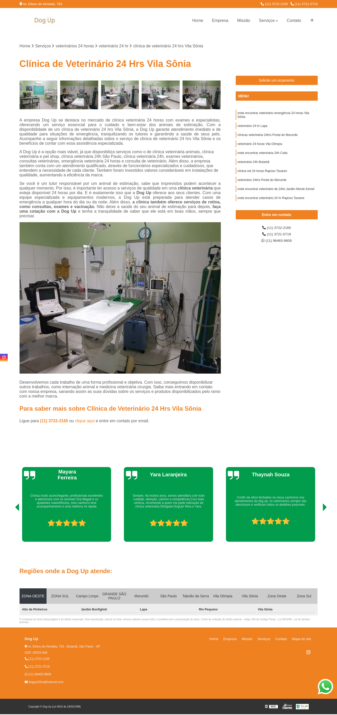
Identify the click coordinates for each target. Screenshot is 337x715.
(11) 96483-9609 (276, 249)
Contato (294, 20)
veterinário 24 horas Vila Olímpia (260, 148)
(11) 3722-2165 (274, 4)
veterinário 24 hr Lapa (253, 129)
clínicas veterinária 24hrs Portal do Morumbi (268, 138)
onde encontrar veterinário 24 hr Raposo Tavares (271, 207)
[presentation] (10, 528)
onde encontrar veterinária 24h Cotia (263, 158)
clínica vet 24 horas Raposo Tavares (262, 177)
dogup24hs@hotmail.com (44, 683)
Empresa (220, 20)
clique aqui (85, 421)
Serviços (267, 20)
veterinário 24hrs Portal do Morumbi (262, 187)
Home (197, 20)
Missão (243, 20)
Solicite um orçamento (277, 81)
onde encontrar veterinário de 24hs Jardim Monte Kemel (276, 197)
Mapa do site (302, 640)
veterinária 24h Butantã (253, 168)
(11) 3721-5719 (304, 4)
